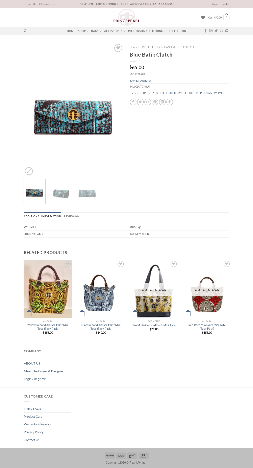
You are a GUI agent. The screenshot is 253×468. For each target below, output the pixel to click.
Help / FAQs (32, 408)
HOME (71, 31)
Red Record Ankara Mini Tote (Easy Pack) (207, 327)
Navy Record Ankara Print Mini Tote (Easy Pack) (101, 327)
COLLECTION (177, 31)
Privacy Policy (34, 432)
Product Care (33, 416)
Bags (96, 31)
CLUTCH (188, 47)
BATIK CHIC (158, 93)
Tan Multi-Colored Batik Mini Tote (154, 325)
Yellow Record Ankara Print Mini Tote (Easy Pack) (48, 327)
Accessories (114, 31)
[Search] (25, 31)
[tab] (42, 216)
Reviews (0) (71, 216)
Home (133, 47)
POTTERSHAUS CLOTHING (147, 31)
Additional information (42, 216)
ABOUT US (32, 363)
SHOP (83, 31)
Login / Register (35, 379)
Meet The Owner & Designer (44, 371)
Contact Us (30, 4)
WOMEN (219, 93)
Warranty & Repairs (37, 424)
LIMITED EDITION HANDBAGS (160, 47)
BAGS (146, 93)
